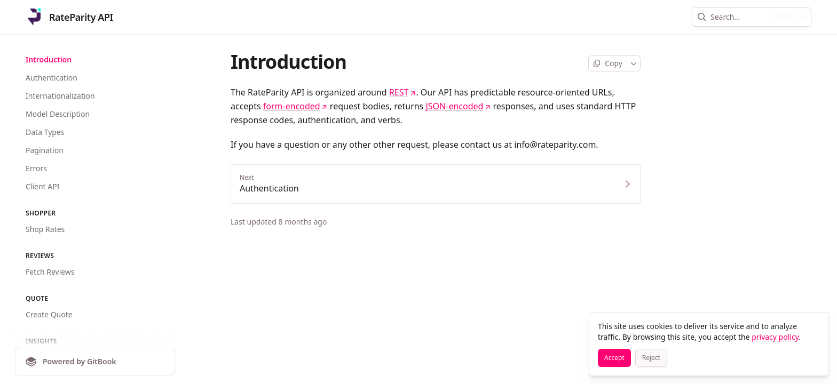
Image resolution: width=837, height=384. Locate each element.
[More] (634, 63)
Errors (36, 168)
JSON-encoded (458, 106)
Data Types (45, 132)
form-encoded (295, 106)
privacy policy (775, 337)
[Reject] (651, 358)
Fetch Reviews (50, 272)
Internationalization (60, 96)
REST (402, 92)
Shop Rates (45, 229)
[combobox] (740, 17)
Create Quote (49, 314)
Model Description (58, 114)
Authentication (51, 78)
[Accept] (614, 358)
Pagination (45, 150)
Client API (42, 186)
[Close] (815, 325)
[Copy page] (607, 63)
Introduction (49, 59)
